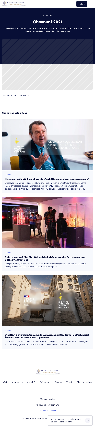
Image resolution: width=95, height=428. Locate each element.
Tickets (69, 382)
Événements (45, 382)
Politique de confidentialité (47, 405)
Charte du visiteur (84, 382)
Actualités (31, 382)
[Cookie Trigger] (47, 410)
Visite (5, 382)
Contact (58, 382)
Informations (17, 382)
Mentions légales (47, 399)
